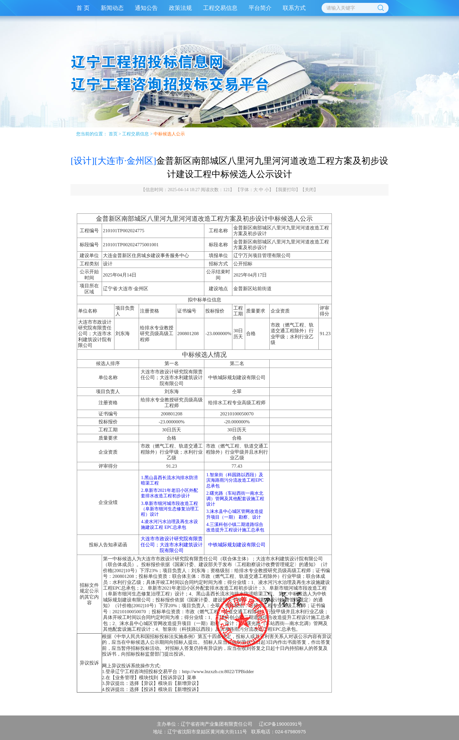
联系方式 (294, 8)
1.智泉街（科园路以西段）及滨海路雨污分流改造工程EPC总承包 (235, 480)
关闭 (309, 189)
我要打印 (287, 189)
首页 (113, 134)
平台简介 (260, 8)
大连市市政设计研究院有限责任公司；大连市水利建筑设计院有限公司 (172, 544)
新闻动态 (112, 8)
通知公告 (146, 8)
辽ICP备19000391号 (280, 724)
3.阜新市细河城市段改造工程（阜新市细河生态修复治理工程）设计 (170, 509)
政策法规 (180, 8)
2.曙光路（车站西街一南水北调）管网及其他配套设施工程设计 (235, 499)
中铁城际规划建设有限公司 (237, 544)
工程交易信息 (220, 8)
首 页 (83, 8)
